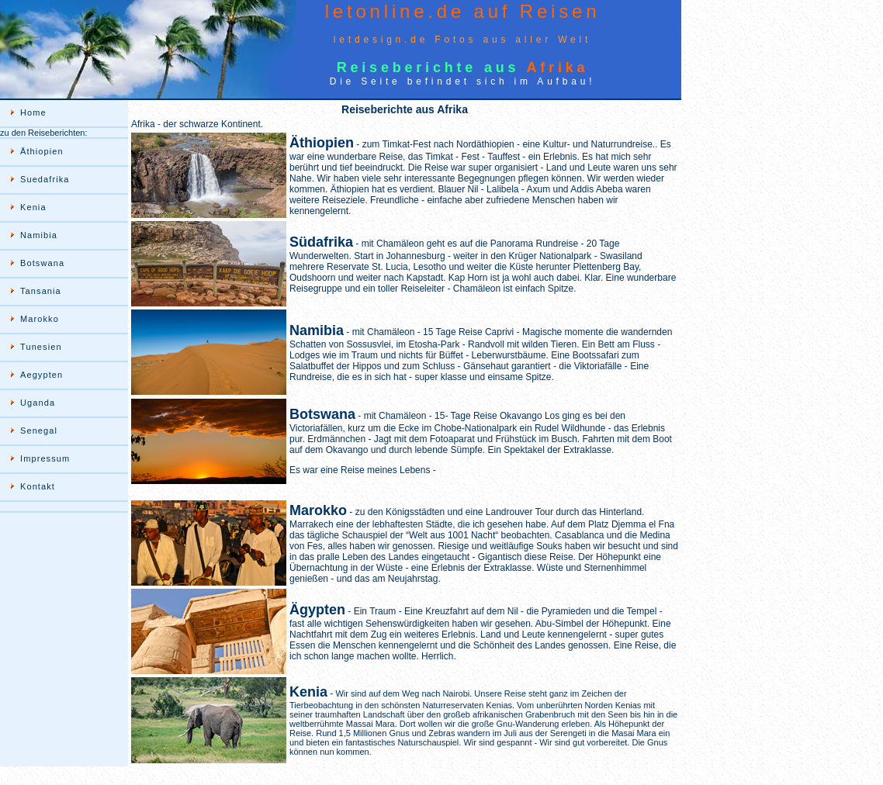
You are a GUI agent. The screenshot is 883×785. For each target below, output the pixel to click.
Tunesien (41, 346)
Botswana (42, 263)
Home (33, 112)
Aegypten (41, 374)
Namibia (38, 235)
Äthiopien (42, 151)
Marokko (39, 318)
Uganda (37, 402)
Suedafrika (45, 179)
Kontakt (37, 486)
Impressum (45, 458)
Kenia (33, 207)
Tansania (40, 291)
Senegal (38, 430)
